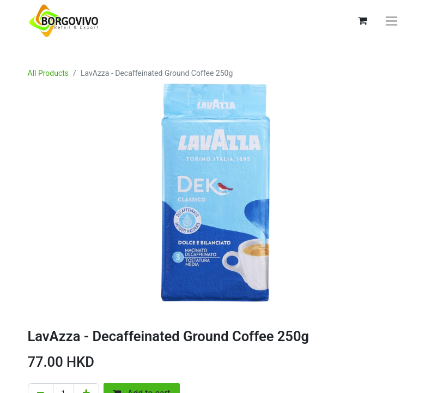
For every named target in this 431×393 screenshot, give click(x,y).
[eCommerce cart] (363, 21)
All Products (48, 73)
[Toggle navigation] (391, 21)
